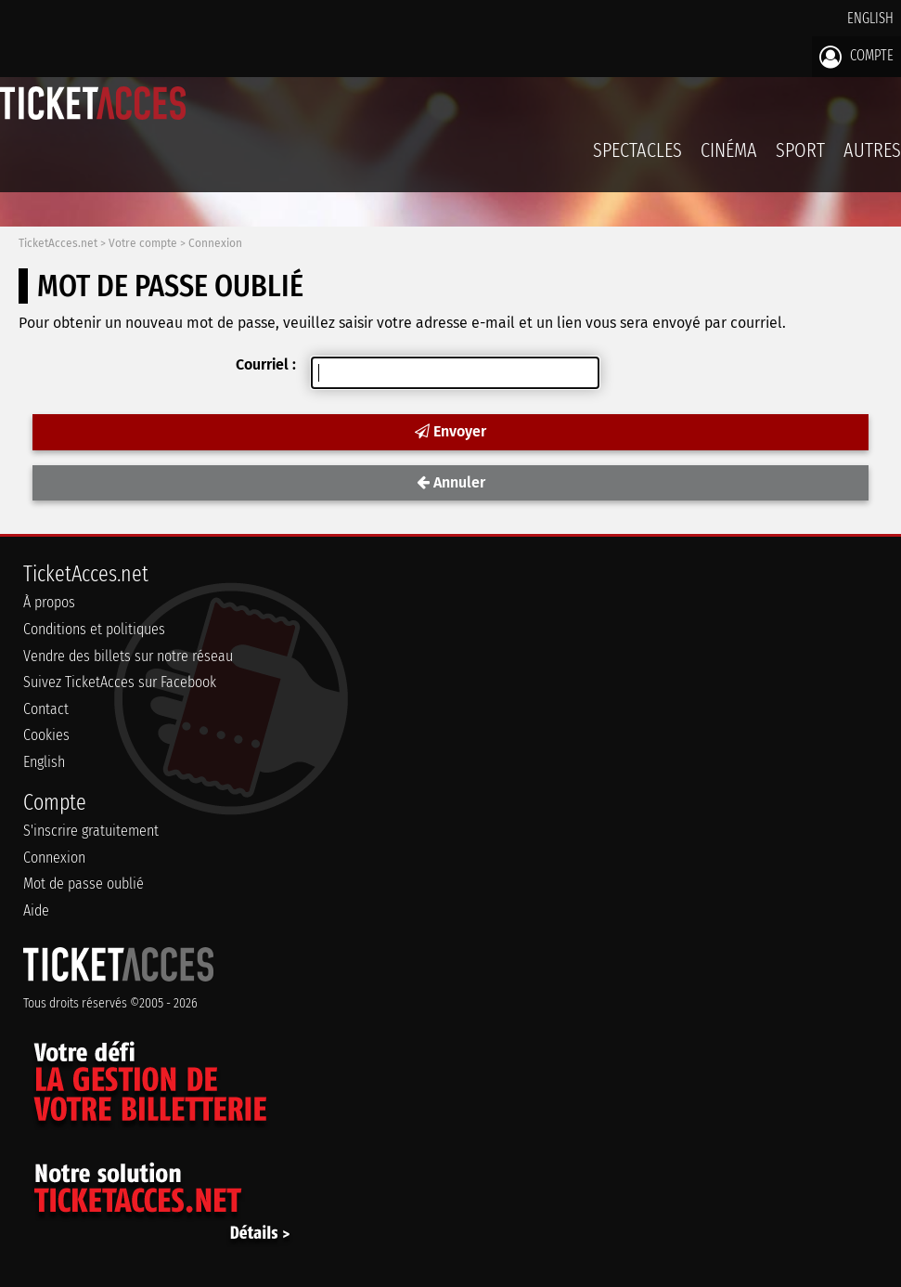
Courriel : (266, 364)
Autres (872, 149)
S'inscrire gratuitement (91, 830)
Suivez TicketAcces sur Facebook (119, 682)
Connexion (215, 243)
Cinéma (729, 149)
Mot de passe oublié (83, 883)
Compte (856, 57)
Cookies (46, 735)
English (870, 18)
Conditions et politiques (94, 629)
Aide (36, 910)
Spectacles (637, 149)
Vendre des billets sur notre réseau (128, 656)
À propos (49, 602)
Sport (800, 149)
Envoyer (450, 431)
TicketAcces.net (58, 243)
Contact (46, 709)
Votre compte (143, 243)
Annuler (451, 482)
